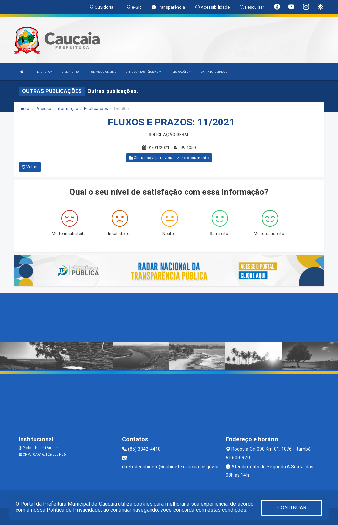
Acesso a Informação (57, 108)
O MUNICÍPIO (71, 71)
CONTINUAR (291, 508)
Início (24, 108)
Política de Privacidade (74, 510)
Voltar (30, 167)
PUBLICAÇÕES (181, 71)
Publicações (96, 108)
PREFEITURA (43, 71)
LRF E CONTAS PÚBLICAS (143, 71)
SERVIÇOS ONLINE (103, 71)
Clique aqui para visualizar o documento (169, 158)
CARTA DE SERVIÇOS (214, 71)
